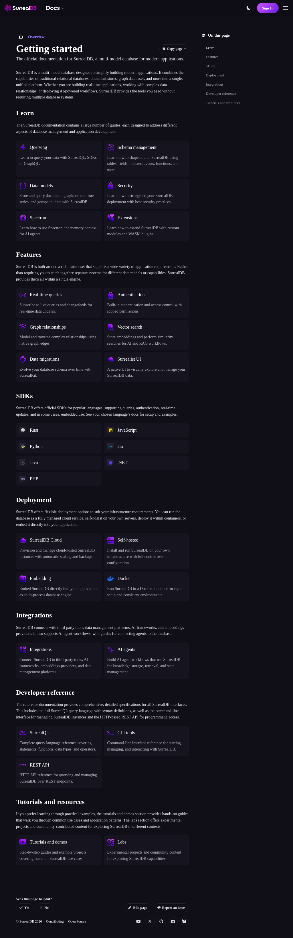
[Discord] (173, 921)
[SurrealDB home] (21, 8)
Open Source (77, 921)
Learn (210, 48)
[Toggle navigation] (285, 8)
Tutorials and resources (223, 103)
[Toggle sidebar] (21, 37)
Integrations (214, 84)
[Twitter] (150, 921)
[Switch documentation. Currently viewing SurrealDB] (55, 8)
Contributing (55, 921)
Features (212, 57)
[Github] (161, 921)
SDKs (210, 66)
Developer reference (221, 93)
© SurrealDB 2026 (29, 921)
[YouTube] (138, 921)
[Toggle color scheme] (249, 8)
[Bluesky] (184, 921)
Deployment (215, 75)
